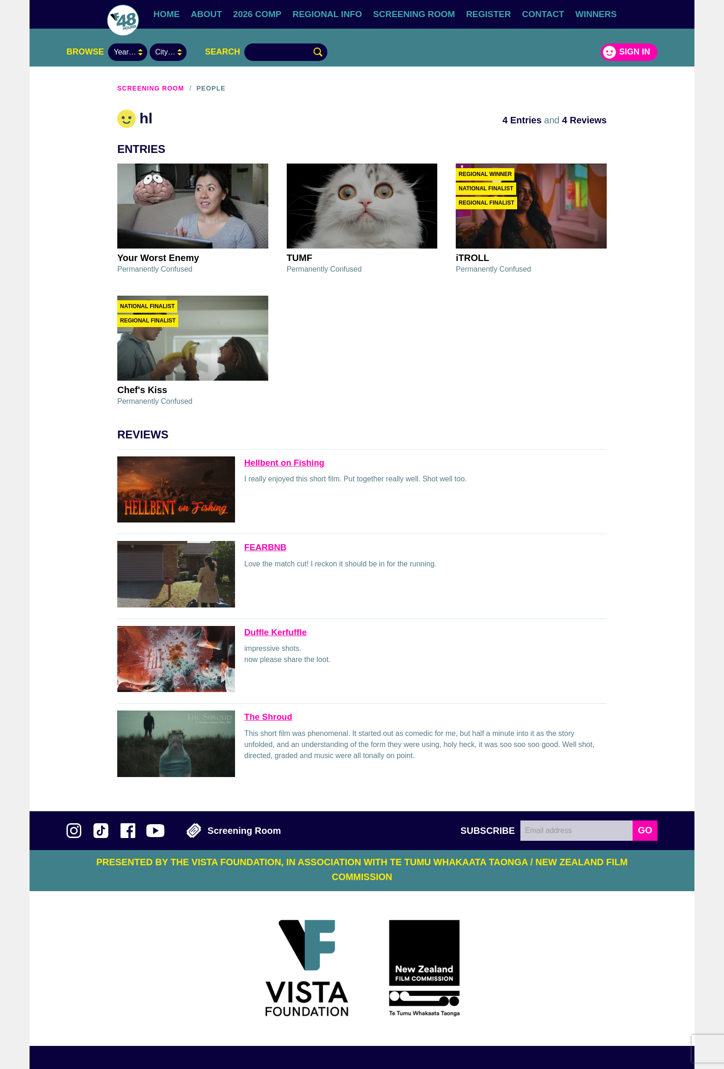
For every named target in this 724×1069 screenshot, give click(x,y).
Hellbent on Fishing (284, 463)
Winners (596, 14)
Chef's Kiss (142, 390)
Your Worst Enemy (158, 258)
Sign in (634, 51)
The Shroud (268, 717)
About (206, 14)
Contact (543, 14)
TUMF (300, 258)
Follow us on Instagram (73, 830)
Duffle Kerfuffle (275, 632)
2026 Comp (257, 14)
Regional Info (327, 14)
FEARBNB (265, 547)
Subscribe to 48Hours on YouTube (155, 830)
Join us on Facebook (128, 830)
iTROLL (472, 258)
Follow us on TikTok (100, 830)
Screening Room (414, 14)
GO (645, 830)
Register (488, 14)
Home (166, 14)
